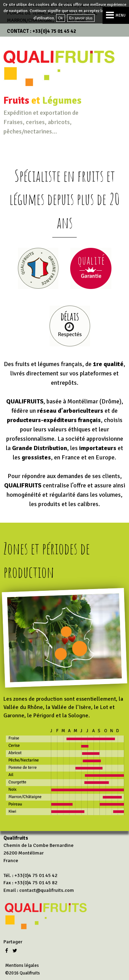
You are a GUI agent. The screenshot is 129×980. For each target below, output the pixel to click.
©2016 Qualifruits (22, 973)
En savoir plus (81, 18)
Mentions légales (22, 965)
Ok (60, 18)
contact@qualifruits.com (46, 890)
